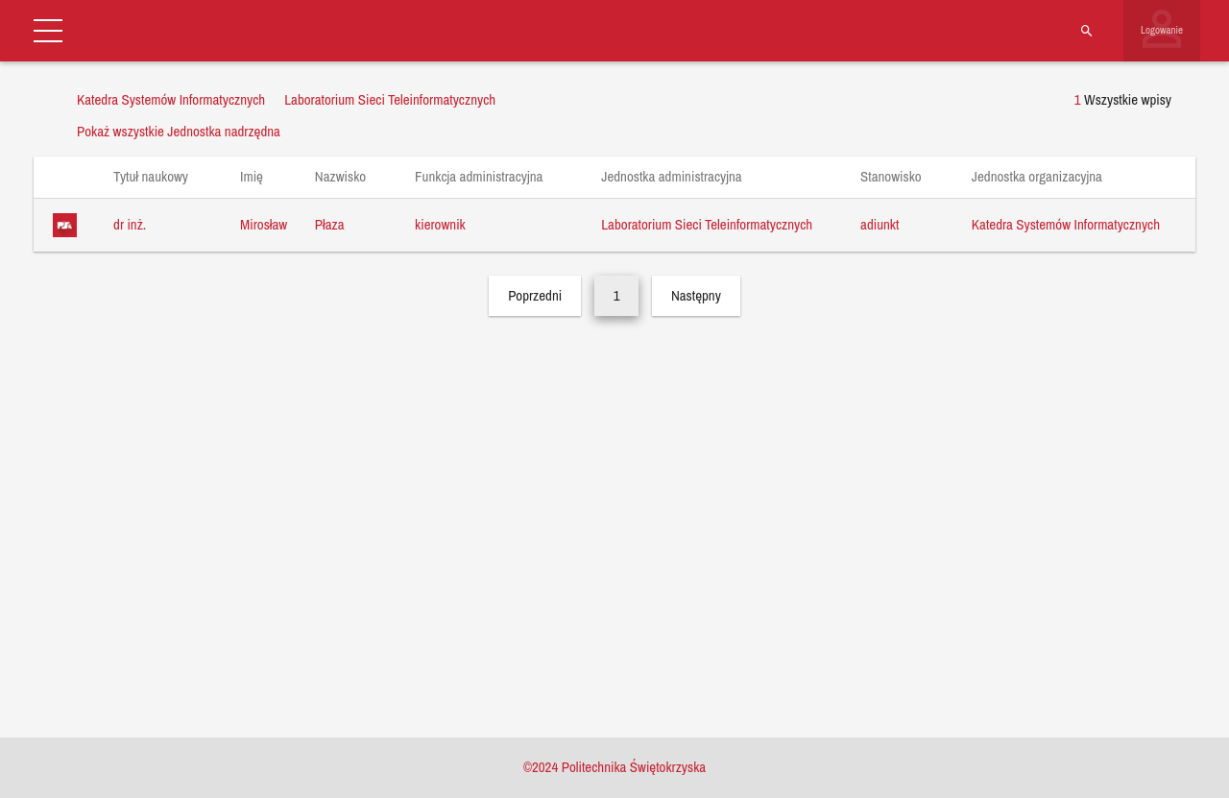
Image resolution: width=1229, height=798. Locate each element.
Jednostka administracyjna (680, 176)
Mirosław (263, 224)
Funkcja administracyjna (488, 176)
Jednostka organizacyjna (1046, 176)
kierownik (440, 224)
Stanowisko (900, 176)
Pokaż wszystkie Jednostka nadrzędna (178, 131)
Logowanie (1162, 29)
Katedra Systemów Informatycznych (1066, 224)
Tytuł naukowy (159, 176)
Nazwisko (350, 176)
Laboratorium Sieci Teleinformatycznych (706, 224)
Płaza (330, 224)
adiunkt (879, 224)
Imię (260, 176)
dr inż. (129, 224)
